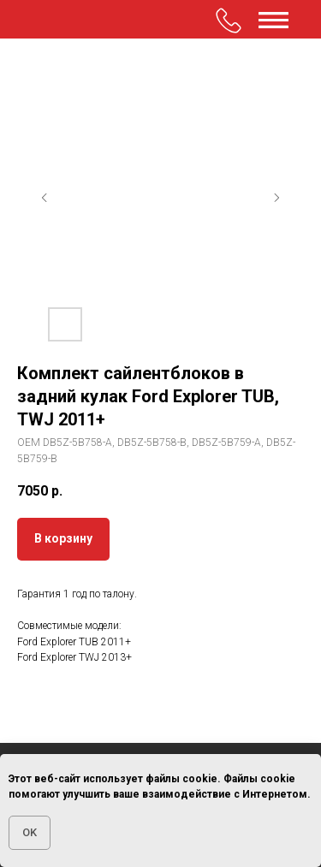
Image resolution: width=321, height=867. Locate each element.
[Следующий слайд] (276, 197)
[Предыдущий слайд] (44, 197)
